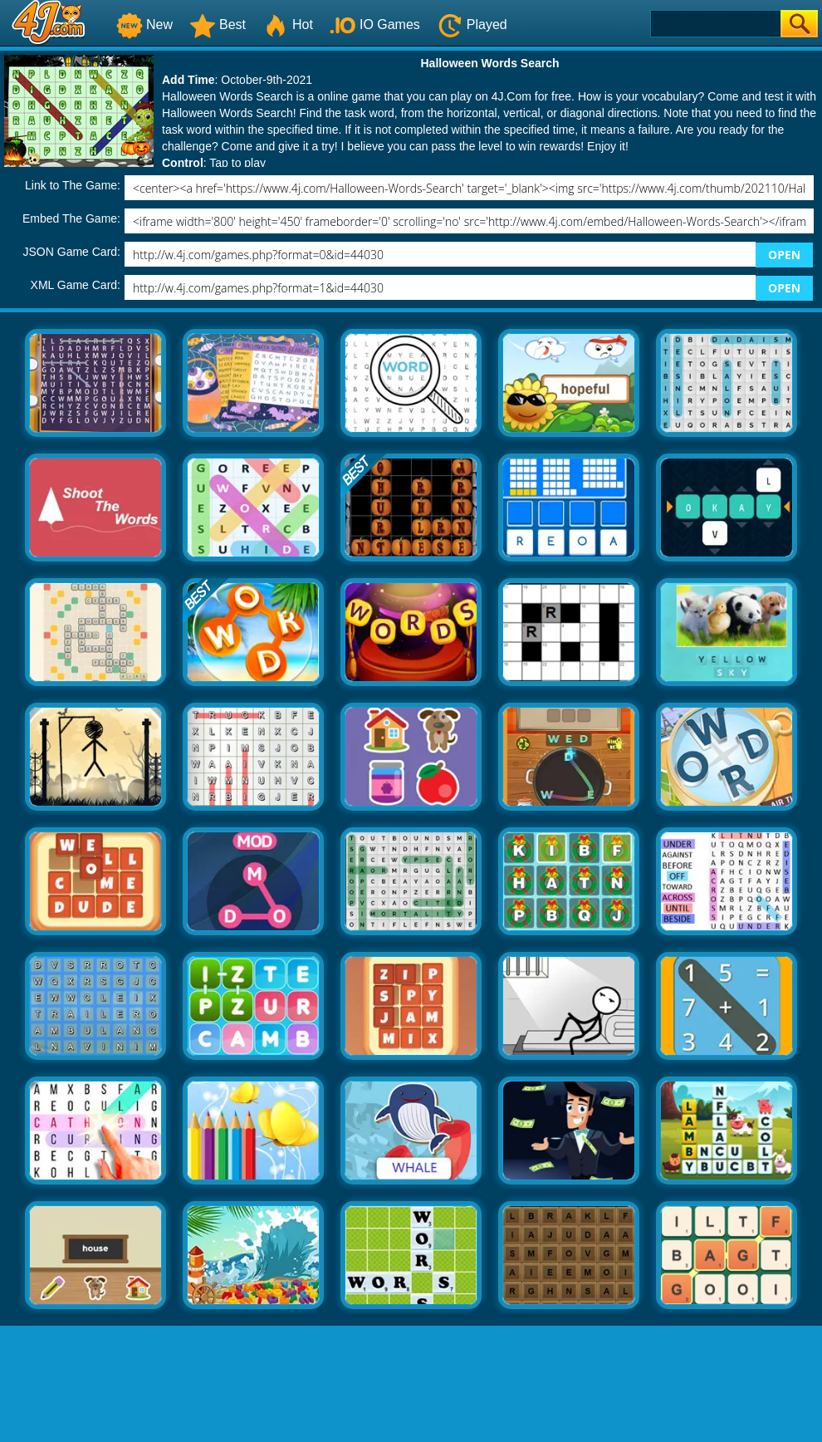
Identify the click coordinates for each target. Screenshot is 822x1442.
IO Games (375, 24)
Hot (287, 24)
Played (472, 24)
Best (217, 24)
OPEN (784, 254)
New (144, 24)
